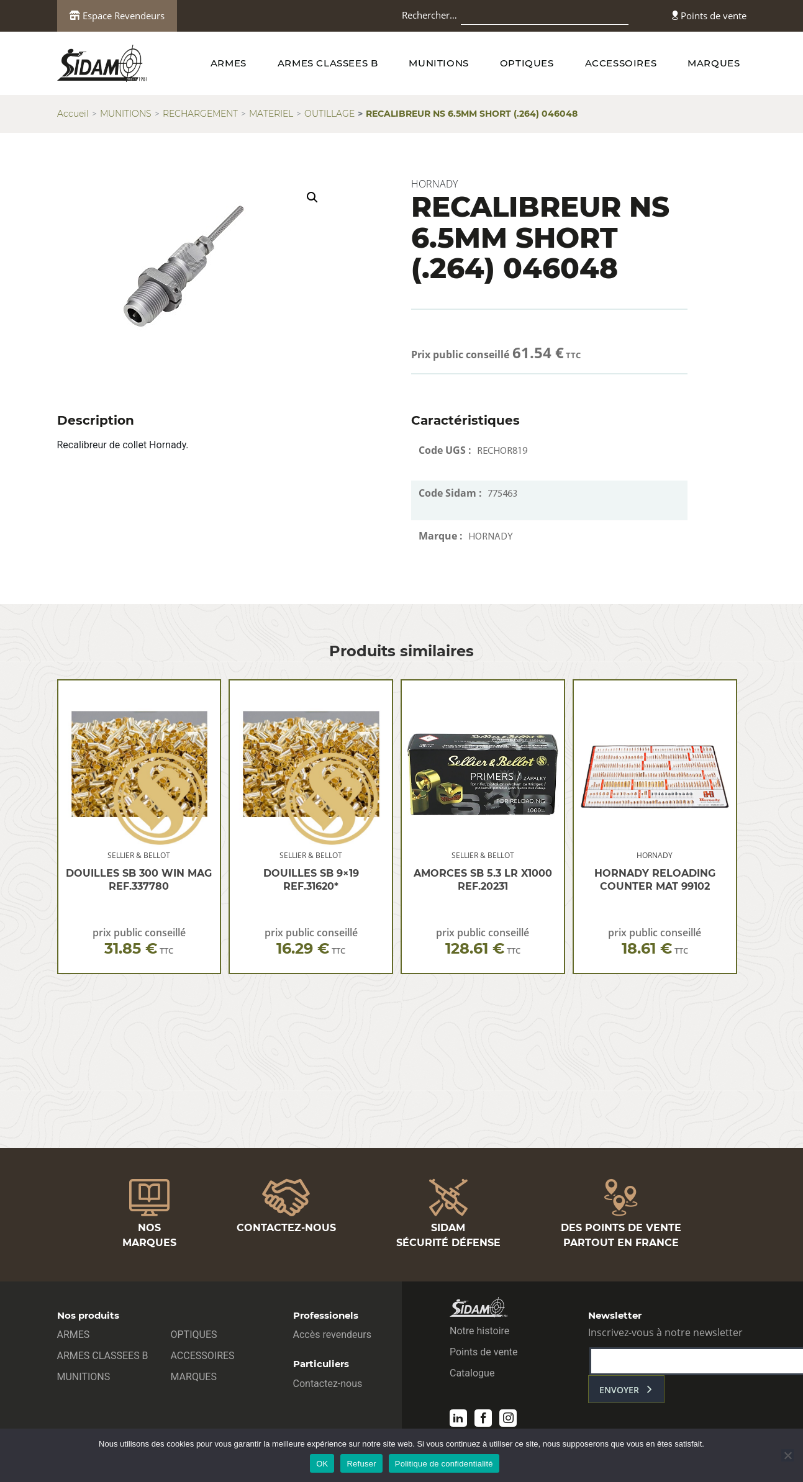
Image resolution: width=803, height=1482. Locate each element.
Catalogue (472, 1373)
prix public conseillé (139, 941)
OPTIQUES (527, 63)
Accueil (73, 113)
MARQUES (713, 63)
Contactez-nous (328, 1383)
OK (322, 1463)
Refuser (361, 1463)
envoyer (619, 1390)
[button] (312, 197)
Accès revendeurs (332, 1334)
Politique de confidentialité (444, 1463)
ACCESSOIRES (621, 63)
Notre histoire (479, 1331)
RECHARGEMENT (200, 113)
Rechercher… (429, 15)
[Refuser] (787, 1455)
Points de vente (709, 15)
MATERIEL (271, 113)
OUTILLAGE (329, 113)
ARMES (229, 63)
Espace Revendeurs (117, 15)
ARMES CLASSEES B (328, 63)
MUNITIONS (438, 63)
